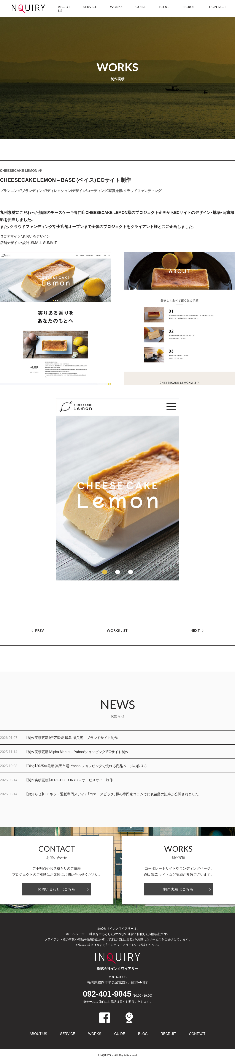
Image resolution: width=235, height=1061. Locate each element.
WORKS (116, 7)
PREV (39, 630)
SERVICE (90, 7)
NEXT (195, 630)
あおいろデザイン (36, 236)
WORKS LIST (117, 630)
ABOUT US (64, 9)
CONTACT (217, 7)
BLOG (163, 7)
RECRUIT (188, 7)
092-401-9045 (117, 993)
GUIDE (140, 7)
